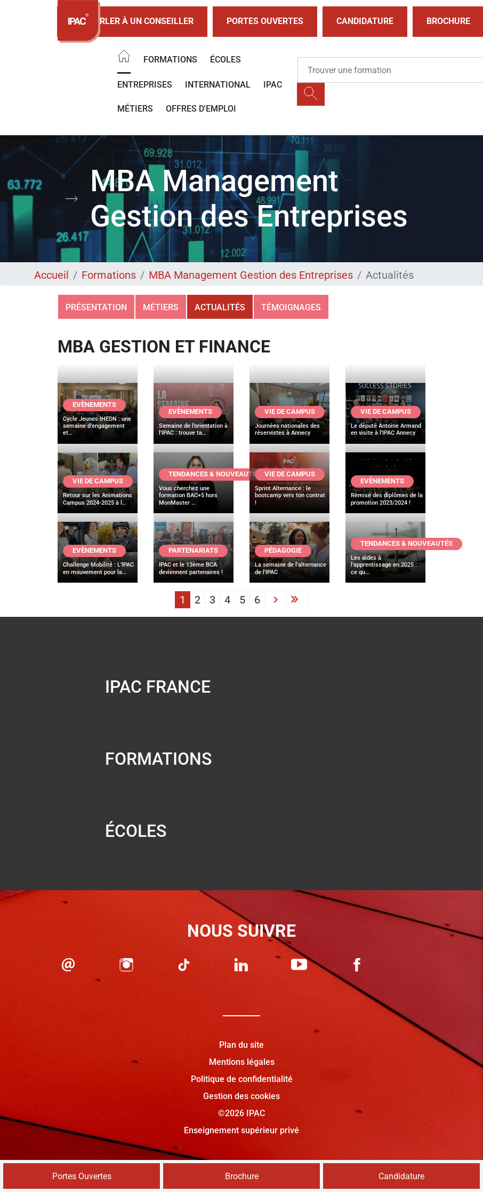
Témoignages (291, 307)
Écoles (225, 59)
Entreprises (144, 85)
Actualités (220, 307)
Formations (170, 59)
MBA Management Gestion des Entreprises (251, 275)
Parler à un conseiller (132, 21)
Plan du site (241, 1045)
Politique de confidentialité (242, 1079)
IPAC (272, 85)
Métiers (135, 109)
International (218, 85)
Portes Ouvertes (265, 21)
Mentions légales (242, 1062)
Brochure (242, 1176)
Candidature (364, 21)
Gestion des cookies (241, 1096)
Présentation (96, 307)
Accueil (51, 275)
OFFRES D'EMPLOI (201, 109)
